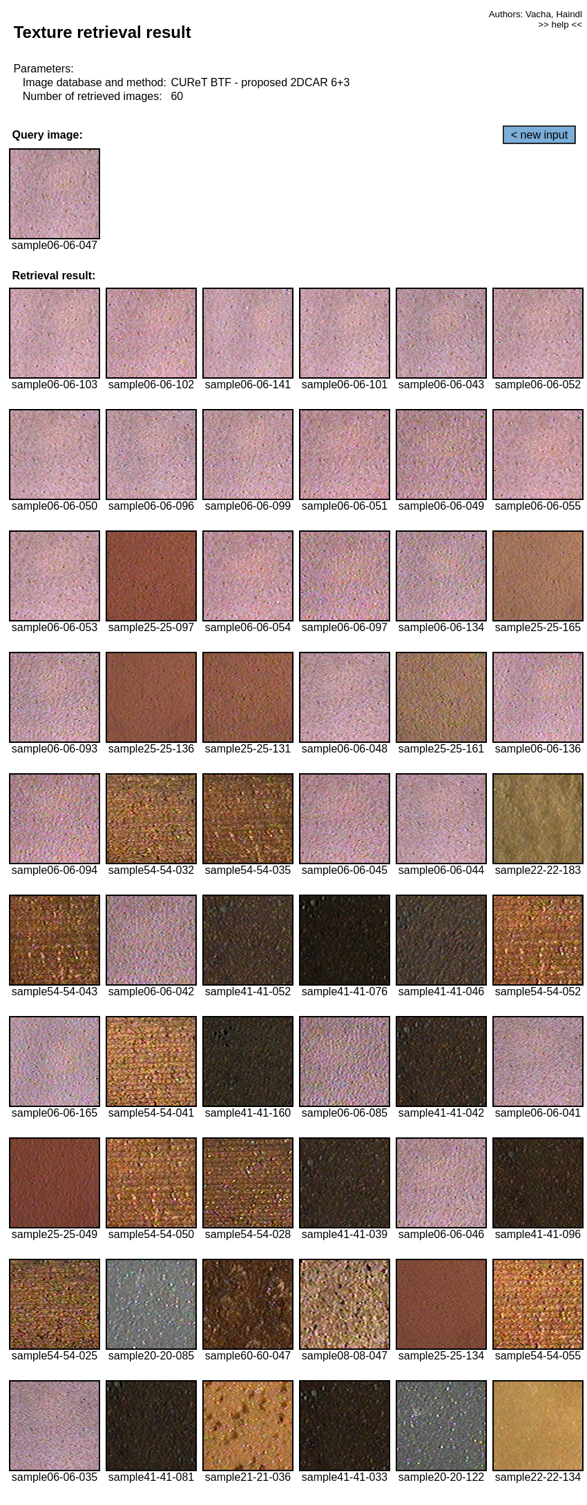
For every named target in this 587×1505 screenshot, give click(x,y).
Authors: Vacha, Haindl (535, 14)
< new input (539, 135)
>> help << (560, 24)
